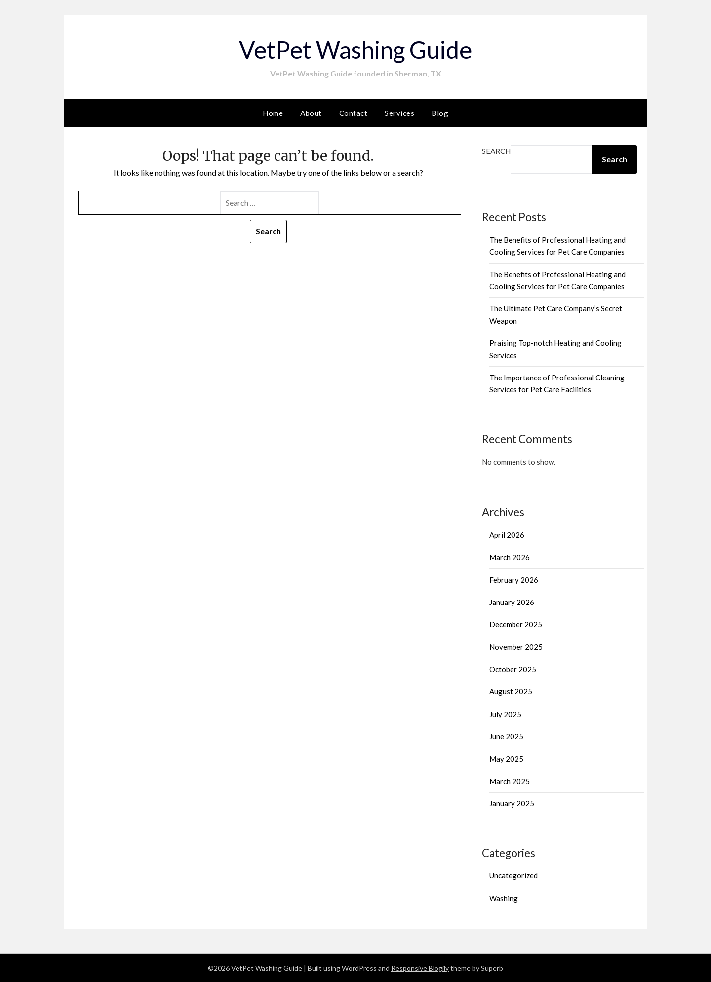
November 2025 (516, 646)
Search (496, 151)
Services (399, 113)
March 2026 (509, 557)
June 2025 (506, 736)
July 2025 (505, 714)
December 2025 (515, 624)
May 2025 (506, 759)
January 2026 (511, 602)
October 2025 (512, 669)
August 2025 (510, 691)
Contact (353, 113)
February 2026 (513, 579)
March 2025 (509, 781)
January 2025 (511, 803)
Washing (503, 898)
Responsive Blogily (420, 968)
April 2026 (506, 534)
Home (273, 113)
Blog (440, 113)
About (311, 113)
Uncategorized (513, 875)
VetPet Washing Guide (355, 50)
